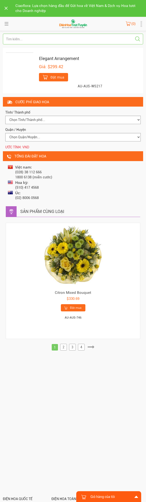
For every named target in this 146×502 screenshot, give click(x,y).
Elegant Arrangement (59, 58)
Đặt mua (53, 76)
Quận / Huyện (15, 130)
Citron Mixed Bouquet (73, 292)
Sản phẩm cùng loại (42, 211)
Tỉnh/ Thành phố (17, 112)
